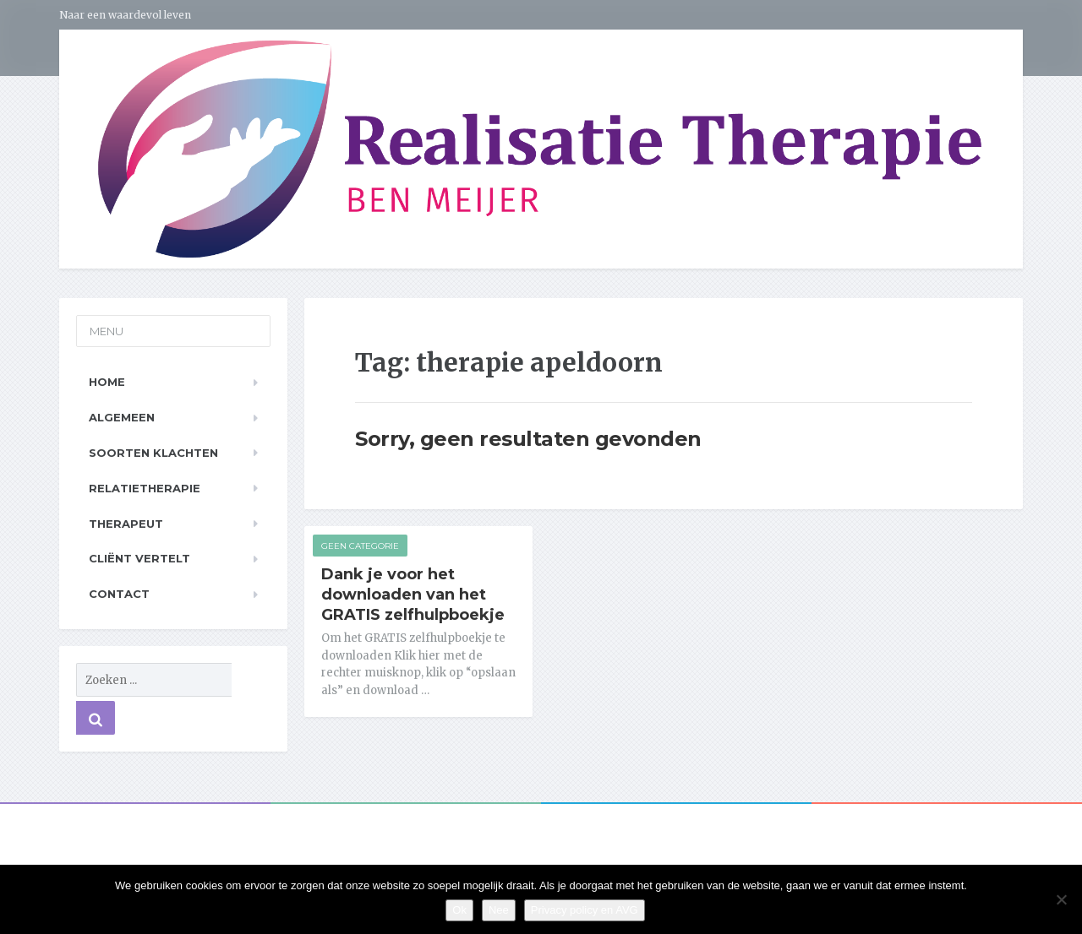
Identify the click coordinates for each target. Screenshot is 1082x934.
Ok (459, 910)
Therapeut (126, 523)
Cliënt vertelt (139, 558)
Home (107, 381)
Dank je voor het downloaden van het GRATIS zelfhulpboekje (413, 594)
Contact (119, 593)
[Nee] (1060, 899)
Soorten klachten (153, 452)
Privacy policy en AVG (584, 910)
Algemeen (122, 417)
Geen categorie (360, 545)
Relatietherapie (144, 488)
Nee (499, 910)
